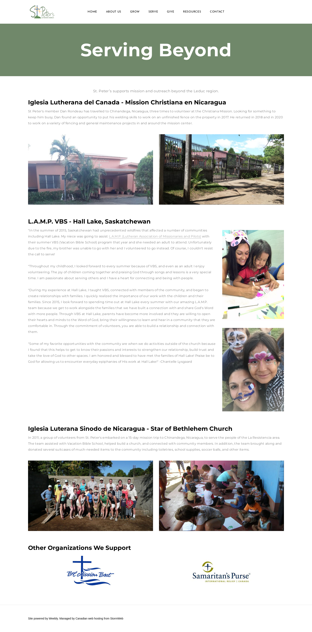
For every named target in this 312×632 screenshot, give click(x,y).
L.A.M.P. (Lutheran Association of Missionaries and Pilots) (155, 236)
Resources (192, 11)
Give (170, 11)
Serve (153, 11)
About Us (113, 11)
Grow (135, 11)
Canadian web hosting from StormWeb (99, 618)
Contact (217, 11)
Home (92, 11)
